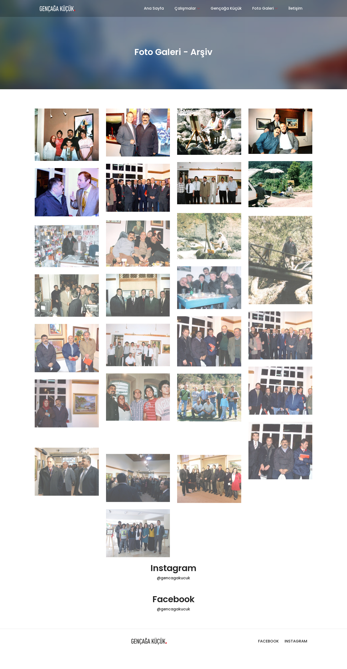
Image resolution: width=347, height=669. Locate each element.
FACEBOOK (269, 641)
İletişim (295, 8)
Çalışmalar (185, 8)
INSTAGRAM (296, 641)
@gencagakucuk (173, 578)
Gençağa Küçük (226, 8)
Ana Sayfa (154, 8)
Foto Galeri (263, 8)
